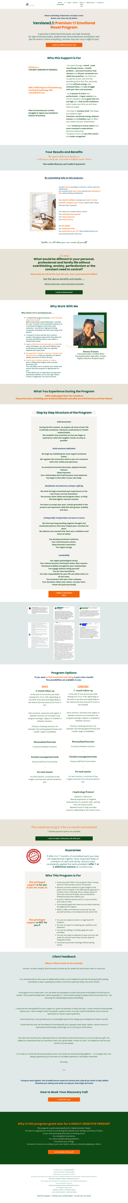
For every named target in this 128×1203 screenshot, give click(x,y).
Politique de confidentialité (62, 1196)
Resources (90, 3)
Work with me (82, 4)
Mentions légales (44, 1196)
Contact (100, 3)
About (69, 3)
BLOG (75, 3)
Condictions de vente (82, 1196)
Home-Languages (61, 3)
